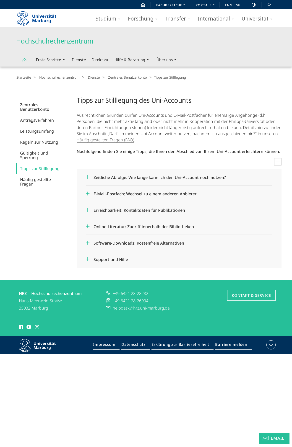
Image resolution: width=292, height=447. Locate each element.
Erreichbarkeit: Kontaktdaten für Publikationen (139, 209)
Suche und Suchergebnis (266, 5)
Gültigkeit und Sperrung (34, 155)
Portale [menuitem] (206, 5)
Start (141, 4)
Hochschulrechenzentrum (26, 62)
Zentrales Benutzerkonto (120, 77)
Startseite (23, 77)
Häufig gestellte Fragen (35, 181)
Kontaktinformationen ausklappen (270, 344)
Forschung (144, 19)
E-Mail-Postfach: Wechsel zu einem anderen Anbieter (145, 193)
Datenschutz (137, 345)
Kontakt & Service (251, 294)
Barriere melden (230, 345)
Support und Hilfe (111, 258)
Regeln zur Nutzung (39, 141)
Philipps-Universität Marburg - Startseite (40, 17)
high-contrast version (251, 4)
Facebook (20, 327)
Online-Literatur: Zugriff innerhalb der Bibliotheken (144, 226)
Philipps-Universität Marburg (41, 348)
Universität (258, 19)
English (232, 5)
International (217, 19)
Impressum (109, 345)
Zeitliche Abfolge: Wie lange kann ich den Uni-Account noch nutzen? (160, 176)
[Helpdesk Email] (274, 438)
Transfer (179, 19)
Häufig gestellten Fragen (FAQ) (105, 139)
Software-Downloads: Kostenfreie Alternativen (139, 242)
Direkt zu (99, 59)
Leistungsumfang (37, 130)
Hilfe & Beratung (133, 60)
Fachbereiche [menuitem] (172, 5)
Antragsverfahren (37, 119)
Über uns (167, 60)
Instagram (37, 327)
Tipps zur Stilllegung (40, 168)
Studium (109, 19)
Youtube (28, 327)
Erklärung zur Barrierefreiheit (181, 345)
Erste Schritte (52, 60)
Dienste (79, 59)
